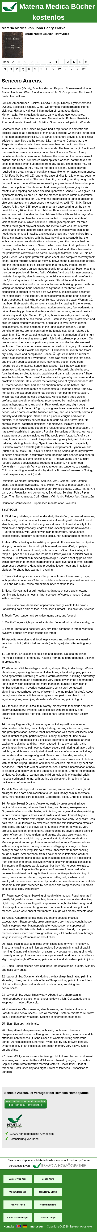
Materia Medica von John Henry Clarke (33, 28)
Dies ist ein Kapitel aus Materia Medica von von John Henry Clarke (48, 1160)
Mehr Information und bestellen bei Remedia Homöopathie (25, 1103)
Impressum (36, 1226)
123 (84, 69)
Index (6, 61)
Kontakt (8, 1226)
